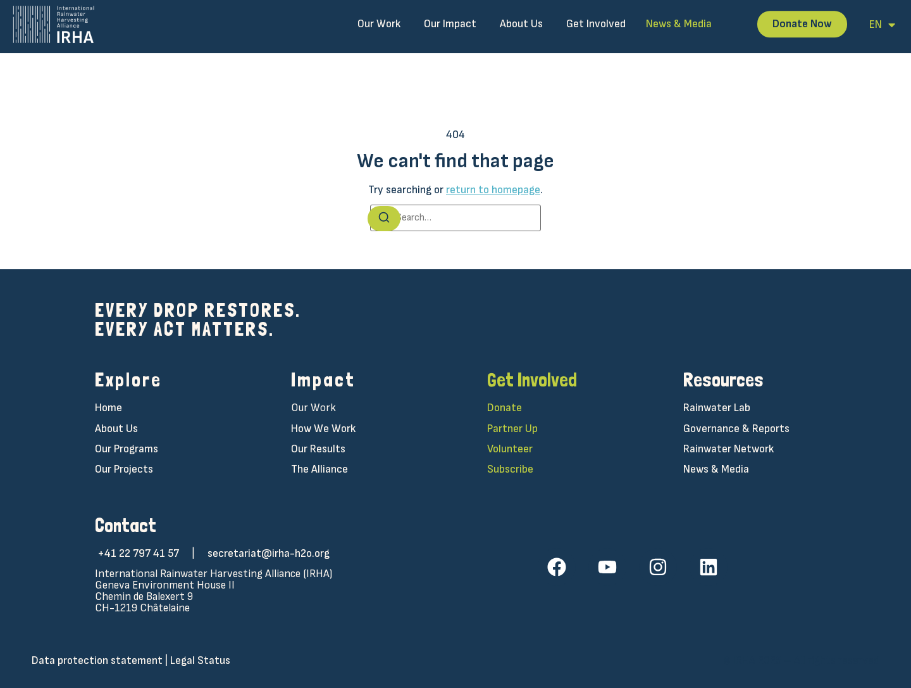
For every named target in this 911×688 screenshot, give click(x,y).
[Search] (384, 218)
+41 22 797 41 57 (138, 553)
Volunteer (510, 448)
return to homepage (493, 189)
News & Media (716, 469)
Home (108, 407)
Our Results (318, 448)
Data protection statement (97, 660)
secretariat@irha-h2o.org (269, 553)
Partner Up (512, 428)
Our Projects (124, 469)
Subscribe (510, 469)
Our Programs (126, 448)
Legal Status (200, 660)
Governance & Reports (736, 428)
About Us (116, 428)
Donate (504, 407)
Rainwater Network (728, 448)
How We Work (323, 428)
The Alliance (319, 469)
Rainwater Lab (716, 407)
